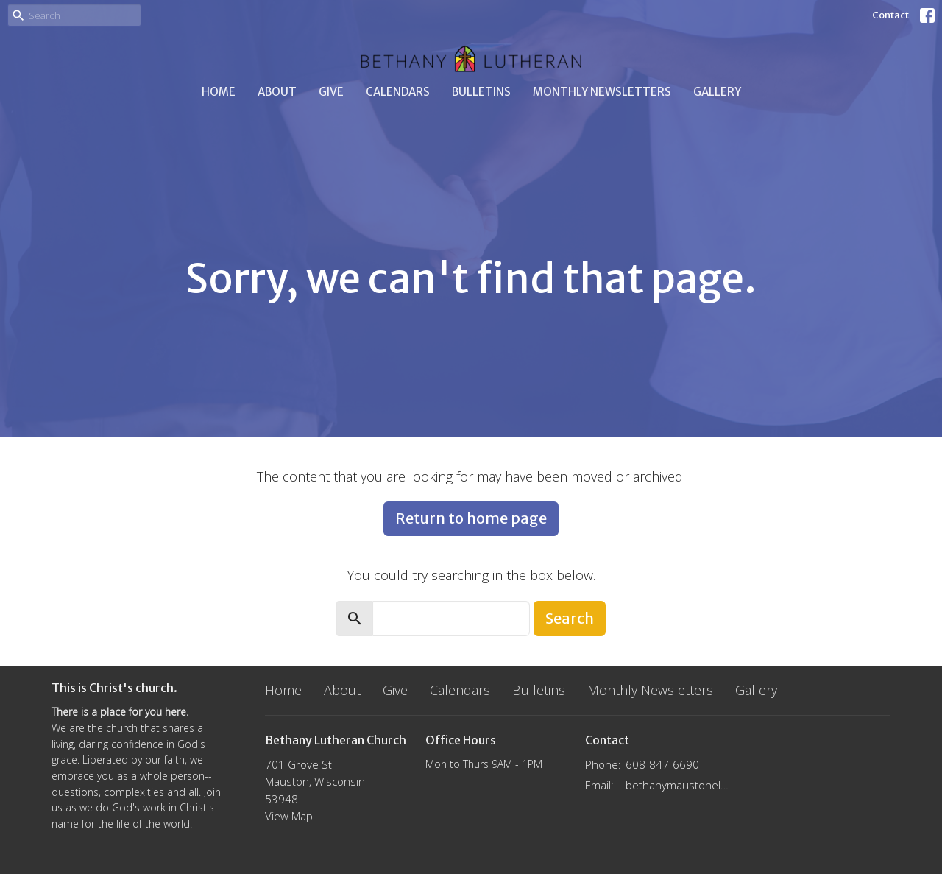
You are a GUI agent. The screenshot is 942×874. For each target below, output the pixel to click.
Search (569, 618)
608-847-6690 (662, 764)
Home (219, 92)
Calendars (398, 92)
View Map (289, 815)
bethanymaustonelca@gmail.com (678, 785)
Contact (890, 15)
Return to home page (471, 518)
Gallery (717, 92)
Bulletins (481, 92)
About (277, 92)
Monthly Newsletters (602, 92)
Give (331, 92)
